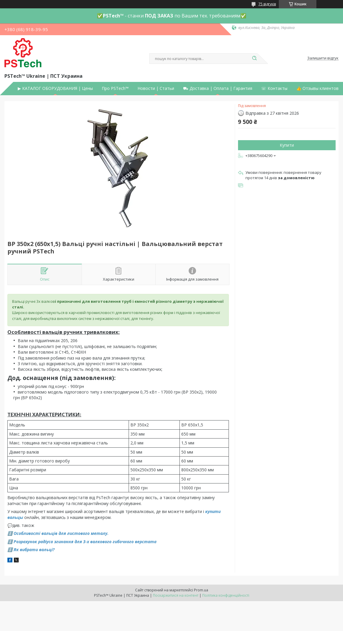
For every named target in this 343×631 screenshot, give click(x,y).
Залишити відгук (323, 58)
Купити (287, 145)
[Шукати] (254, 58)
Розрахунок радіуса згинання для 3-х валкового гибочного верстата (85, 541)
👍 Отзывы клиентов (317, 88)
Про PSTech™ (115, 88)
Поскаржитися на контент (175, 595)
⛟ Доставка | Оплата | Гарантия (217, 88)
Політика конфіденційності (225, 595)
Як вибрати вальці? (34, 549)
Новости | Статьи (155, 88)
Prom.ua (201, 590)
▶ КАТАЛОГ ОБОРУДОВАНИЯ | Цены (55, 88)
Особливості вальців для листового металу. (61, 533)
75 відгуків (267, 4)
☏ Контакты (274, 88)
